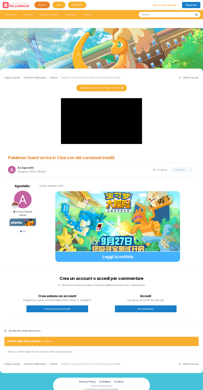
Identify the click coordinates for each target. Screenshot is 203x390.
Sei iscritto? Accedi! (166, 5)
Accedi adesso (145, 308)
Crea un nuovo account (57, 308)
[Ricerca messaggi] (157, 14)
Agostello (28, 167)
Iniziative (28, 14)
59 (23, 231)
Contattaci (105, 381)
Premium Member (49, 14)
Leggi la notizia (117, 256)
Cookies (119, 381)
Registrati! (191, 5)
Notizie (42, 171)
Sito (59, 4)
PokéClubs (71, 14)
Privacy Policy (87, 381)
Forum (42, 4)
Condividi (160, 169)
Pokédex (77, 4)
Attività (87, 14)
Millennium (11, 14)
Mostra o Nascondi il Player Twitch (100, 87)
